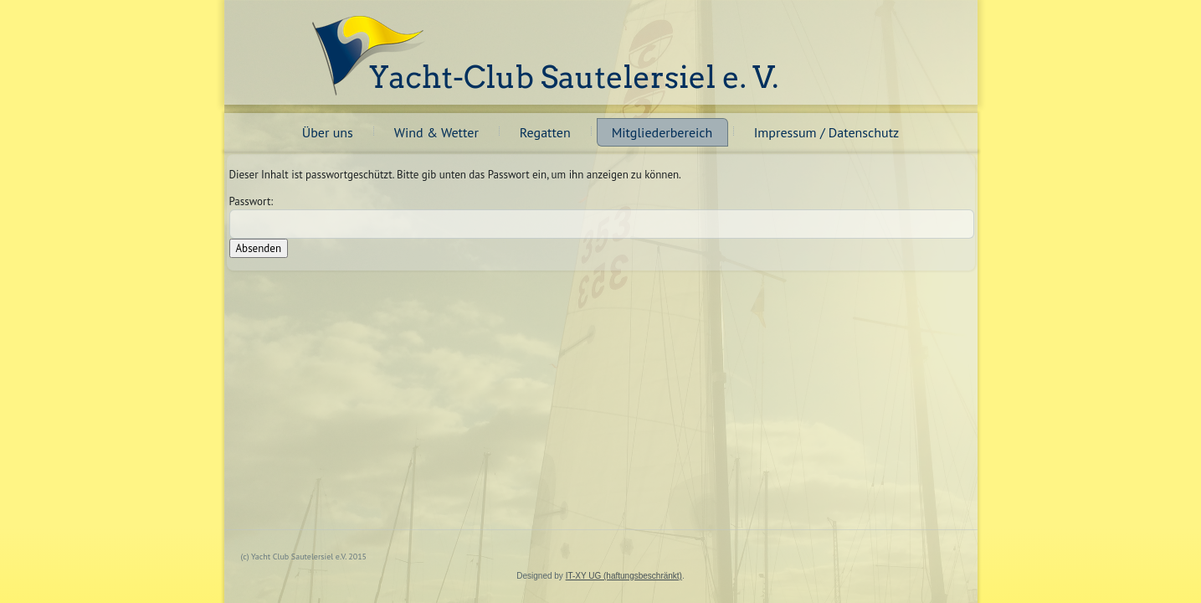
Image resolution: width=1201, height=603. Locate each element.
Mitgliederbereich (662, 132)
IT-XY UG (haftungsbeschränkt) (624, 575)
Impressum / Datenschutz (827, 132)
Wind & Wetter (436, 132)
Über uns (327, 132)
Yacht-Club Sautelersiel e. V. (574, 77)
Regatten (545, 132)
